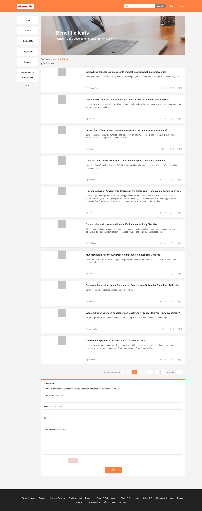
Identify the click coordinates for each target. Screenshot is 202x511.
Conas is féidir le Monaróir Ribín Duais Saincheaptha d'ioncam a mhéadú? (124, 160)
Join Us (173, 6)
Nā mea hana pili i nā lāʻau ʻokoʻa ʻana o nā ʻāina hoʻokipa (114, 340)
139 (162, 329)
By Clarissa (89, 243)
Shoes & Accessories (130, 498)
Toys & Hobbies (29, 498)
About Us (27, 30)
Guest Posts (50, 384)
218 (162, 179)
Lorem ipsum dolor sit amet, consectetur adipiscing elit (108, 290)
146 (162, 359)
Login (182, 6)
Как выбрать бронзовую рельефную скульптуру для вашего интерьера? (125, 130)
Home (54, 59)
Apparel (27, 62)
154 (162, 243)
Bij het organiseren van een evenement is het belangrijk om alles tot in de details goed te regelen (126, 318)
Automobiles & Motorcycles (28, 75)
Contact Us (27, 41)
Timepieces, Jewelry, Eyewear (52, 498)
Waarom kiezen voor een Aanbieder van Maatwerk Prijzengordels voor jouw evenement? (131, 313)
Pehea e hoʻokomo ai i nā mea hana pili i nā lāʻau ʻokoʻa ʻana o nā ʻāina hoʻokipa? (126, 99)
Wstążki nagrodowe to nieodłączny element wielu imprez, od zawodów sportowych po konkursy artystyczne (131, 77)
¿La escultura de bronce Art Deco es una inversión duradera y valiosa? (122, 255)
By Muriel (88, 118)
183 (162, 88)
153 (162, 301)
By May (87, 213)
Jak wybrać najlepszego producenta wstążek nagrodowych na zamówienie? (124, 72)
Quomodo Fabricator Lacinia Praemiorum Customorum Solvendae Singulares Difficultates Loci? (135, 285)
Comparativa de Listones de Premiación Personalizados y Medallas (120, 224)
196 (162, 118)
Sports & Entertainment (107, 498)
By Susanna (89, 359)
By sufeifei (88, 301)
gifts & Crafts (63, 59)
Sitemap (122, 502)
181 (162, 274)
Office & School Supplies (154, 498)
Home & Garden (93, 502)
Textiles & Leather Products (81, 498)
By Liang (88, 274)
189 (162, 213)
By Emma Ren (90, 88)
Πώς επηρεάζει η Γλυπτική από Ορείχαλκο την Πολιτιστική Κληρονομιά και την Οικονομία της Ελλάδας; (139, 191)
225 (162, 149)
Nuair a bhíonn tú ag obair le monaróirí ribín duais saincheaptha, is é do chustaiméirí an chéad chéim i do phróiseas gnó (130, 166)
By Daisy (88, 149)
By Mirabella (89, 329)
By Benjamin (89, 179)
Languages (27, 51)
